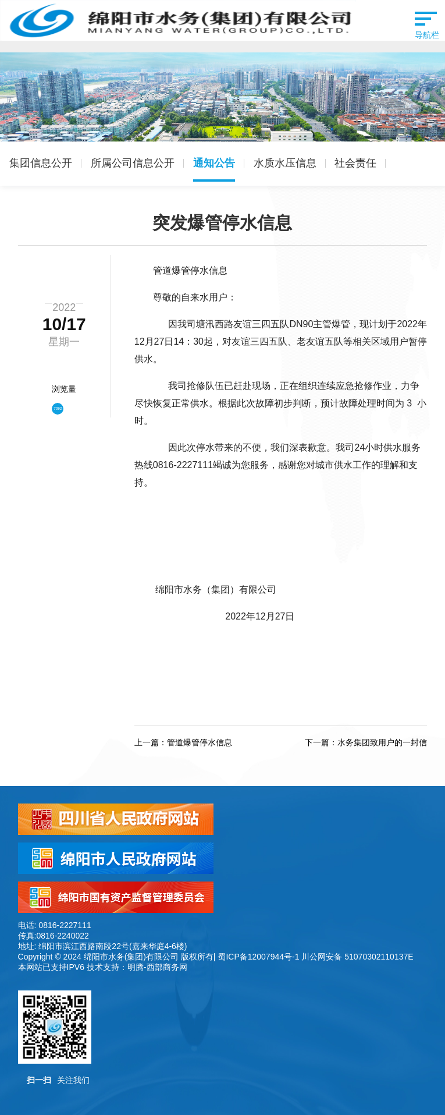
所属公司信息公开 (133, 163)
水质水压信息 (285, 163)
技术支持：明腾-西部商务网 (137, 967)
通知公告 (214, 163)
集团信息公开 (40, 163)
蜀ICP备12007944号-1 (258, 956)
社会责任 (355, 163)
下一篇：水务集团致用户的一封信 (366, 742)
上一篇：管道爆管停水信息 (183, 742)
